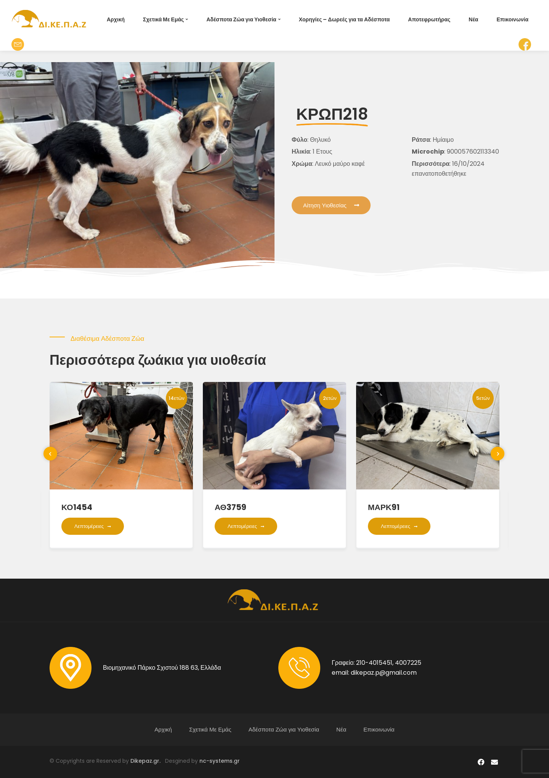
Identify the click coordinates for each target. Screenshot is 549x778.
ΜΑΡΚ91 (384, 507)
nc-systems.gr (219, 761)
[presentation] (50, 453)
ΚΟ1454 (76, 507)
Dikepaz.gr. (147, 761)
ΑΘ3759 (230, 507)
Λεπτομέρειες (92, 526)
